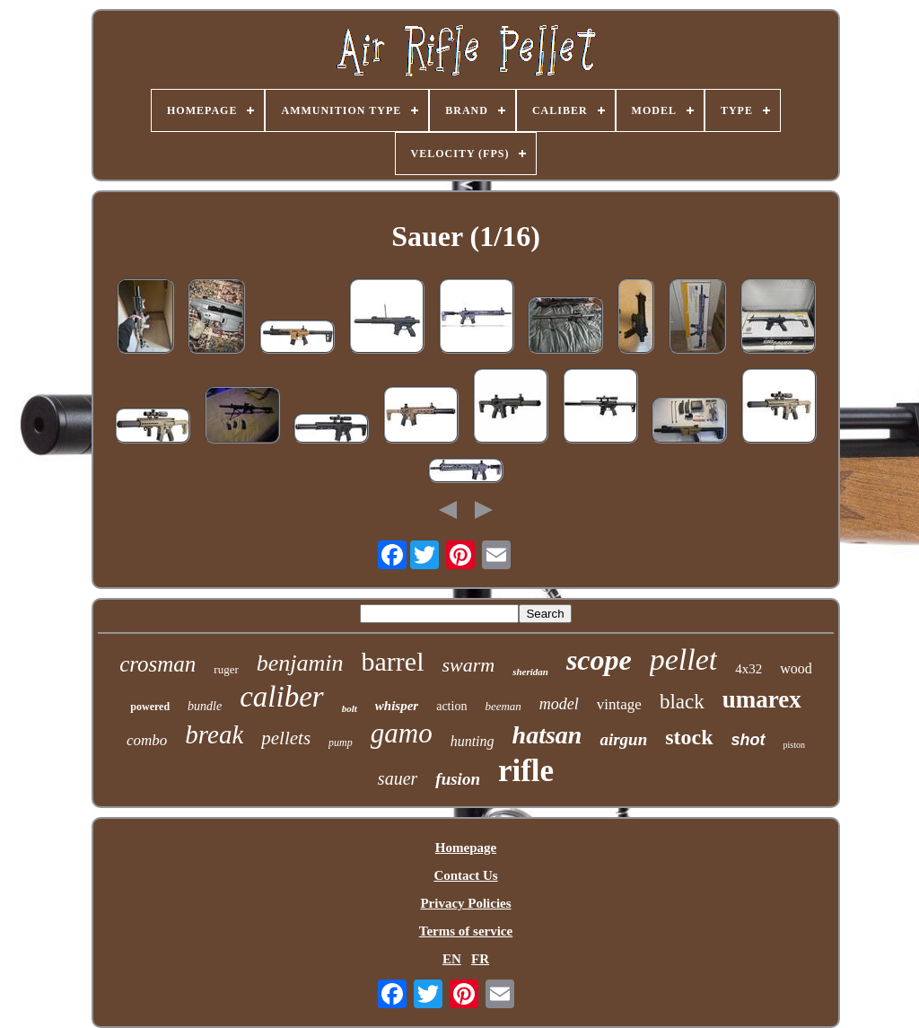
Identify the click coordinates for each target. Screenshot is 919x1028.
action (451, 706)
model (559, 704)
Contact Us (465, 875)
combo (147, 740)
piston (794, 745)
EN (451, 959)
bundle (205, 706)
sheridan (530, 671)
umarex (761, 699)
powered (150, 706)
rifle (526, 770)
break (214, 734)
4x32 (748, 669)
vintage (619, 704)
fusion (457, 778)
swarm (468, 665)
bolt (349, 708)
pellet (684, 659)
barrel (393, 661)
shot (748, 740)
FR (480, 959)
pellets (286, 738)
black (682, 701)
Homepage (465, 847)
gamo (402, 733)
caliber (281, 697)
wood (796, 668)
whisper (396, 706)
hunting (473, 741)
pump (340, 742)
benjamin (300, 663)
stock (689, 737)
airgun (623, 739)
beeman (503, 706)
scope (599, 660)
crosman (157, 664)
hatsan (547, 735)
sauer (397, 778)
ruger (226, 669)
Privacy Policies (465, 903)
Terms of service (465, 931)
